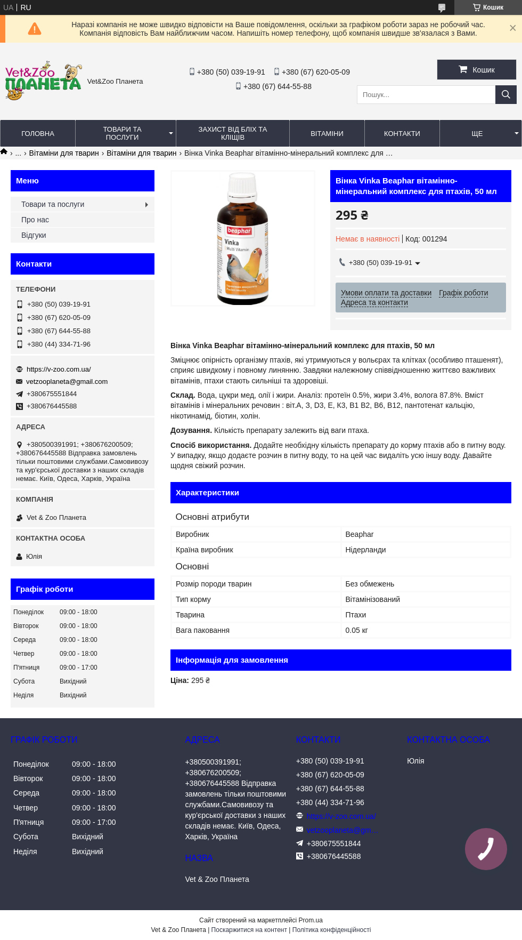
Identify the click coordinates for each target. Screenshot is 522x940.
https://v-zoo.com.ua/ (59, 369)
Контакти (402, 134)
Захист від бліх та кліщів (233, 133)
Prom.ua (311, 920)
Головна (37, 134)
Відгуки (33, 235)
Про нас (35, 219)
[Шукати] (506, 94)
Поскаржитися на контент (249, 930)
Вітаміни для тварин (64, 153)
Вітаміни (327, 134)
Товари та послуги (122, 133)
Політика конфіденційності (331, 930)
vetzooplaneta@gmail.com (67, 381)
